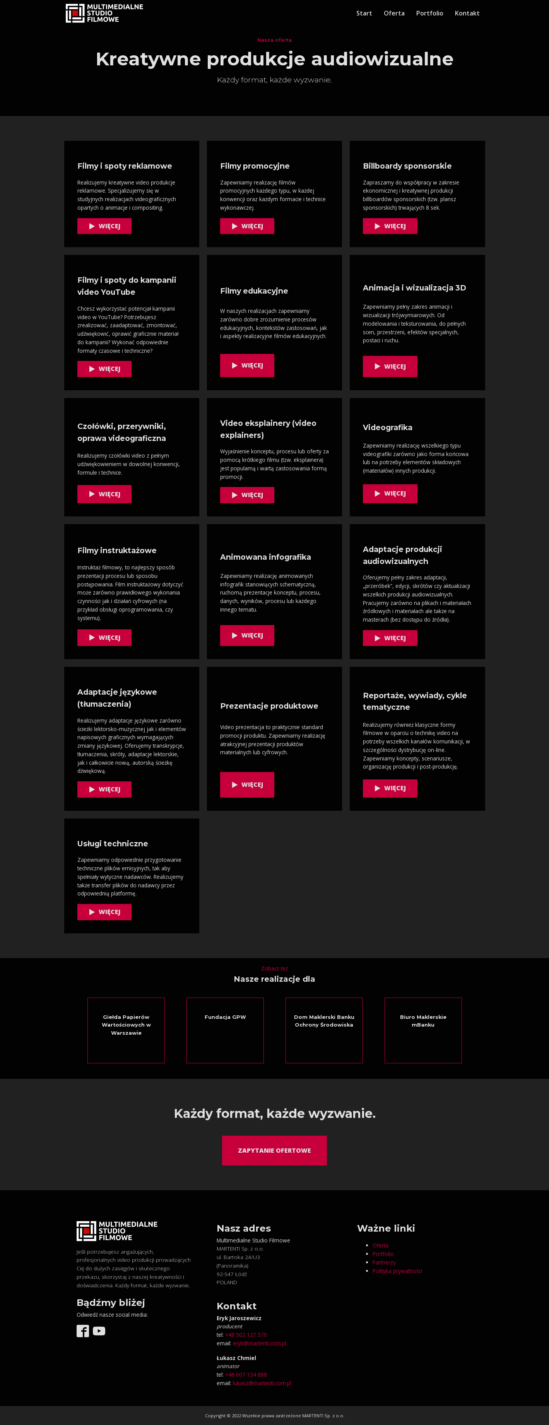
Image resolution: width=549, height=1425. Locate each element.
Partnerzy (384, 1262)
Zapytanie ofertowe (274, 1150)
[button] (104, 226)
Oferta (394, 13)
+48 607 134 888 (246, 1374)
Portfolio (429, 13)
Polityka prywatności (397, 1271)
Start (364, 13)
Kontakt (467, 13)
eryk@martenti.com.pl (259, 1343)
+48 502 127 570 (246, 1334)
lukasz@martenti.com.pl (262, 1383)
